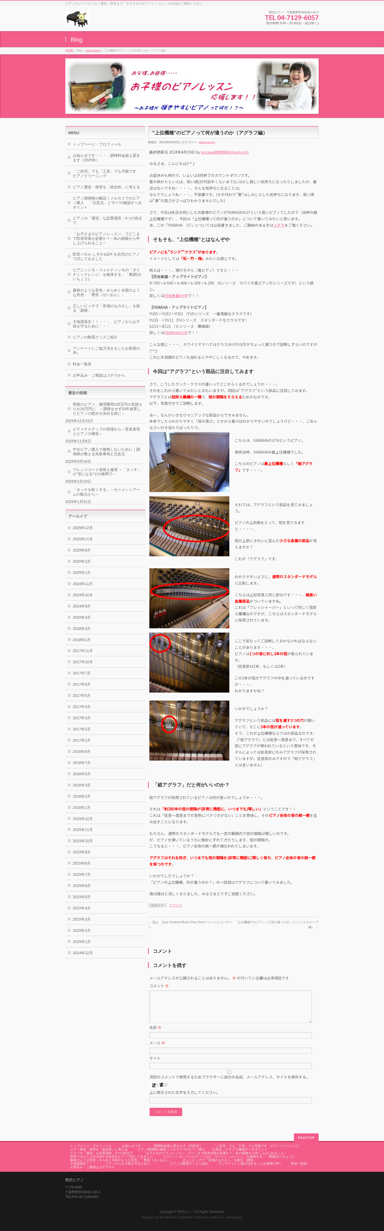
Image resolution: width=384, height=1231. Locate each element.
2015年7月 (82, 874)
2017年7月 (82, 673)
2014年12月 (83, 953)
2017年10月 (83, 662)
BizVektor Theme (192, 1217)
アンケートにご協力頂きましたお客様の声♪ (106, 350)
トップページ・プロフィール (97, 144)
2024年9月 (82, 606)
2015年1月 (82, 942)
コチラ (279, 225)
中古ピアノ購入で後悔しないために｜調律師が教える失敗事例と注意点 (106, 451)
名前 (155, 1033)
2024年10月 (83, 595)
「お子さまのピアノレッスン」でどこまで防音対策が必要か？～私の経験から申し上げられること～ (106, 238)
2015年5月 (82, 897)
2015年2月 (82, 930)
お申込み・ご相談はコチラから (99, 375)
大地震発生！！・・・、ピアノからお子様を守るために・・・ (106, 323)
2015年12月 (83, 819)
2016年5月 (82, 774)
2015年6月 (82, 886)
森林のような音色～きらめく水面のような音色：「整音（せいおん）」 (106, 292)
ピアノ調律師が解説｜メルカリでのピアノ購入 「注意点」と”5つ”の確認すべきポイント (107, 202)
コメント (159, 985)
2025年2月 (82, 561)
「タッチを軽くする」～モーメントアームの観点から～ (106, 491)
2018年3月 (82, 628)
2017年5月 (82, 695)
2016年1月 (82, 807)
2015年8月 (82, 863)
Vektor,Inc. (217, 1217)
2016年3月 (82, 785)
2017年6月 (82, 684)
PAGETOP (306, 1137)
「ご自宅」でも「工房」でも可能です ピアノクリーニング (106, 173)
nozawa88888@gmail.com (225, 152)
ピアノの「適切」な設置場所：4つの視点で (107, 220)
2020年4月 (82, 617)
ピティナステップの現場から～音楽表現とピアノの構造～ (106, 431)
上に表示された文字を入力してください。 (184, 1098)
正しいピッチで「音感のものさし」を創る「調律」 (106, 308)
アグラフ (175, 905)
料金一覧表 (82, 364)
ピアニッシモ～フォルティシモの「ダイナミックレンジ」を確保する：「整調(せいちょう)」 (107, 274)
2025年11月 (83, 539)
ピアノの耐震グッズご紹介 (95, 337)
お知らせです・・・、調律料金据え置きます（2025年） (106, 157)
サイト (155, 1064)
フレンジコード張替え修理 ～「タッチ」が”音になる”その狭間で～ (107, 471)
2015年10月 (83, 841)
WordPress (167, 1217)
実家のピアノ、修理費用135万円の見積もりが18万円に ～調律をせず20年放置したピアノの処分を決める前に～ (107, 408)
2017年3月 (82, 718)
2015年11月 (83, 830)
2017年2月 (82, 729)
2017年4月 (82, 707)
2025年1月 (82, 572)
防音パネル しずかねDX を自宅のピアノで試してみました (106, 256)
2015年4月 (82, 908)
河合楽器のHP (176, 295)
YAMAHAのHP (176, 332)
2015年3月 (82, 919)
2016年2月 (82, 796)
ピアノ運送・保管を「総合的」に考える (106, 187)
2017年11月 (83, 651)
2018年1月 (82, 640)
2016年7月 (82, 763)
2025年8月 (82, 550)
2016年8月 (82, 751)
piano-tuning (93, 50)
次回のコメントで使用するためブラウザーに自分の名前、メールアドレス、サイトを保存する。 (229, 1083)
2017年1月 (82, 740)
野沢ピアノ (186, 1212)
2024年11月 (83, 584)
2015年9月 (82, 852)
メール (157, 1049)
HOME (69, 50)
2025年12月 (83, 528)
